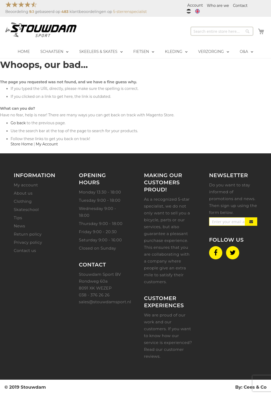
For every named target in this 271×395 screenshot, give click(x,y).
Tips (18, 217)
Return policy (28, 234)
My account (26, 184)
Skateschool (26, 209)
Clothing (23, 201)
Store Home (22, 144)
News (19, 225)
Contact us (25, 250)
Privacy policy (28, 242)
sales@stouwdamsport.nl (105, 301)
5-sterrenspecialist (130, 11)
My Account (47, 144)
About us (23, 193)
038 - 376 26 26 (94, 294)
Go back (18, 123)
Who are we (218, 5)
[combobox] (222, 31)
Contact (240, 5)
